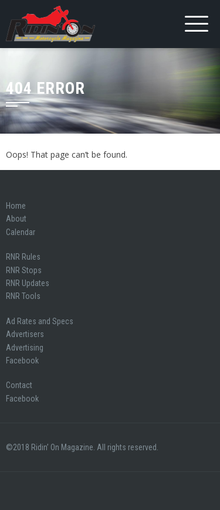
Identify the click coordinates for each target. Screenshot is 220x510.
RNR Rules (23, 256)
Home (16, 205)
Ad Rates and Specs (39, 321)
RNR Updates (27, 283)
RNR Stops (24, 270)
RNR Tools (23, 296)
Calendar (20, 232)
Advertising (24, 347)
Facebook (22, 360)
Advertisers (25, 334)
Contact (19, 385)
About (16, 218)
